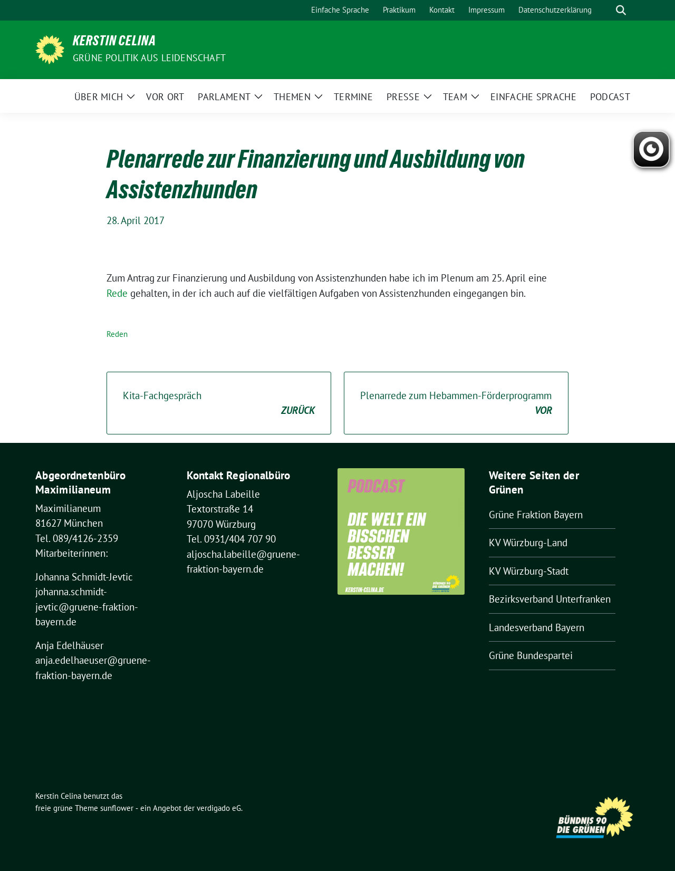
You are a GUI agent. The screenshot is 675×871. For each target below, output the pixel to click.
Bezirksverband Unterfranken (550, 599)
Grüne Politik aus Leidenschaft (149, 58)
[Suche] (606, 10)
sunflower (116, 808)
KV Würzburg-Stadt (528, 571)
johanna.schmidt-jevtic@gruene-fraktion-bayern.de (86, 606)
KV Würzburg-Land (528, 542)
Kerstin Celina (114, 43)
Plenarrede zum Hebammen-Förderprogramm (456, 403)
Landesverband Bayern (536, 627)
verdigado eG (219, 808)
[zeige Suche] (621, 10)
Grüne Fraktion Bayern (536, 514)
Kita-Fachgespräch (219, 403)
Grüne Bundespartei (531, 655)
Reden (117, 334)
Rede (117, 293)
